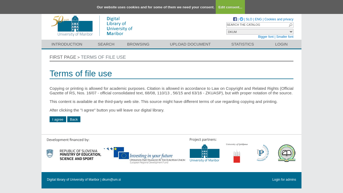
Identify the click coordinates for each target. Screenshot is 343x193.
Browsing (138, 44)
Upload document (190, 44)
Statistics (242, 44)
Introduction (66, 44)
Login (281, 44)
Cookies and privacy (278, 19)
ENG (258, 19)
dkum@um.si (111, 179)
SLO (249, 19)
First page (63, 57)
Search (106, 44)
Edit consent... (230, 7)
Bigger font (266, 37)
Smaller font (284, 37)
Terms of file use (103, 57)
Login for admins (284, 179)
